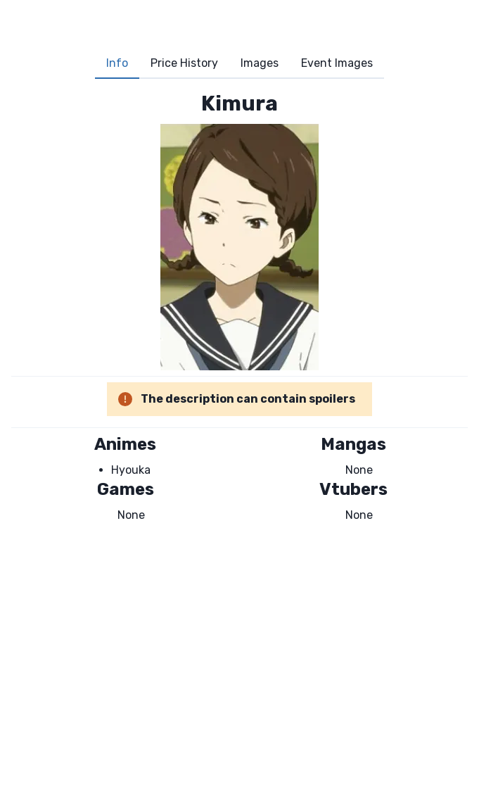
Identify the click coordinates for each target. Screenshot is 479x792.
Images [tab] (260, 63)
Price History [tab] (184, 63)
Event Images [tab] (337, 63)
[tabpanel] (239, 307)
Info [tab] (117, 63)
